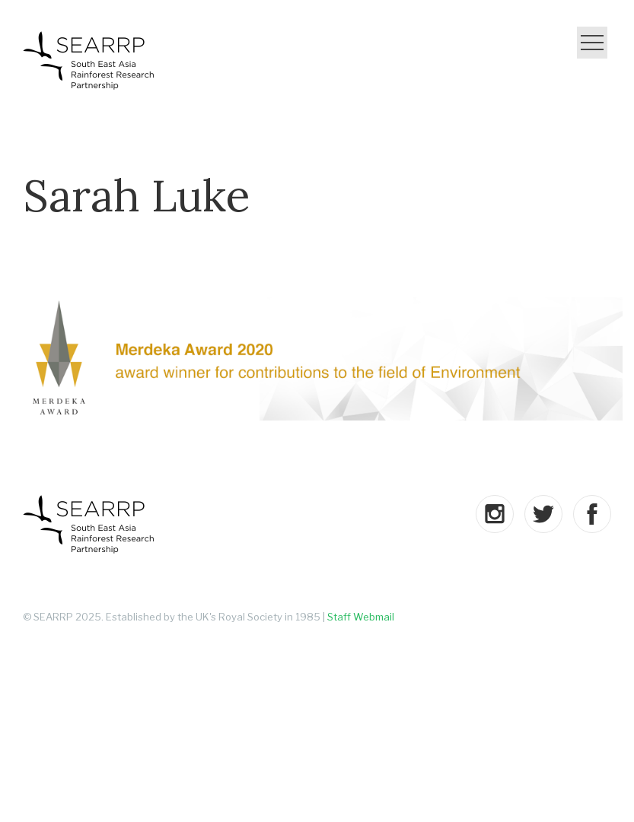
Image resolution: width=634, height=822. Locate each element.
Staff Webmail (360, 617)
